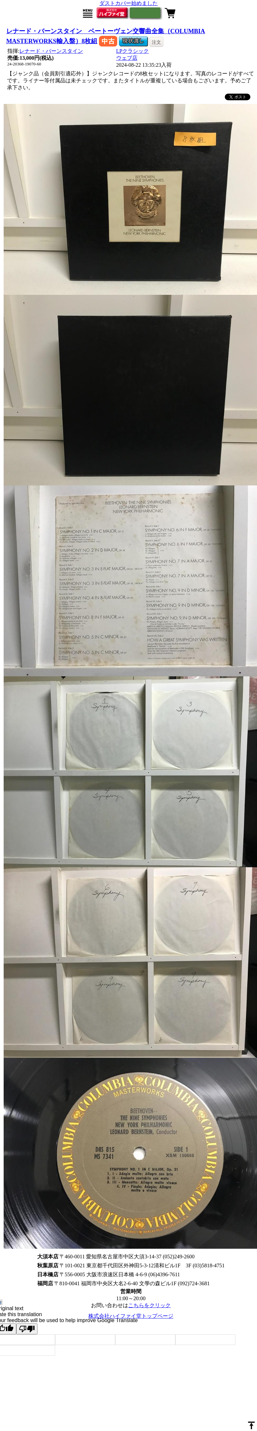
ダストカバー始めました (128, 3)
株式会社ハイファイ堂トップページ (130, 1316)
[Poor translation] (27, 1328)
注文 (156, 42)
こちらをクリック (149, 1305)
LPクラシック (132, 51)
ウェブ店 (126, 58)
